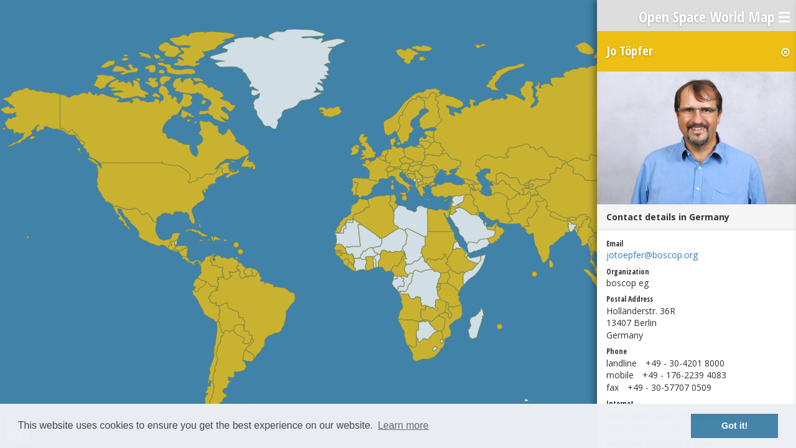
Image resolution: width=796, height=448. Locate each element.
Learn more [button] (402, 425)
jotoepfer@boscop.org (652, 255)
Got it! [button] (734, 426)
